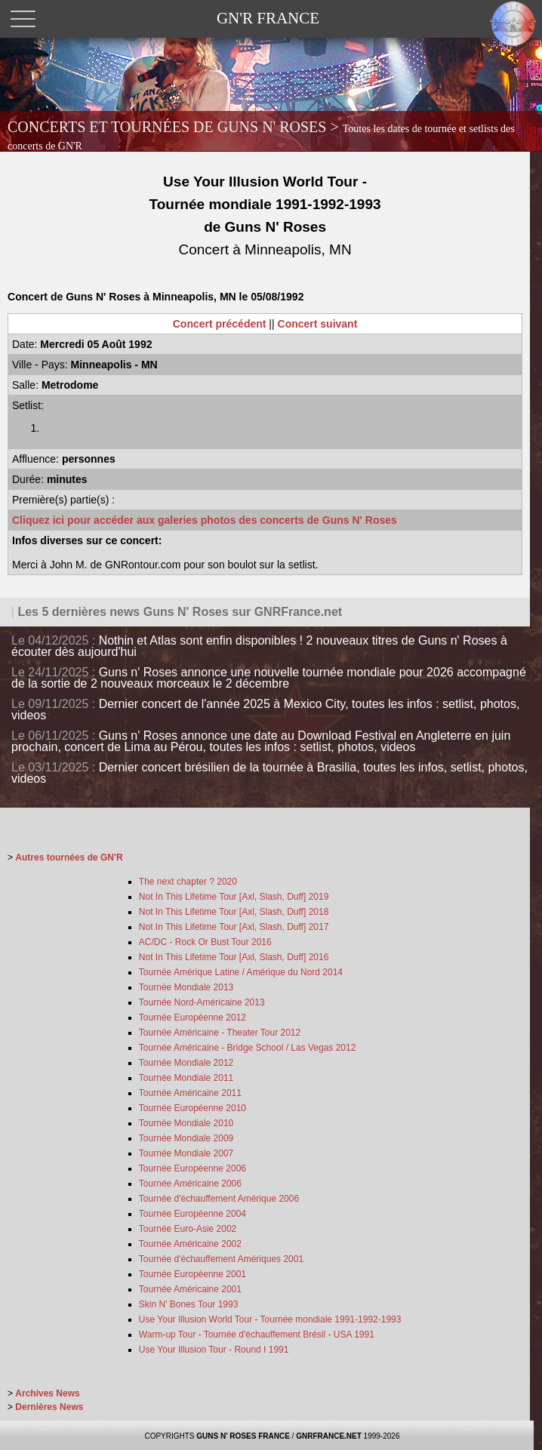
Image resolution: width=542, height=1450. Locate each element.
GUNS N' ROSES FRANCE (243, 1436)
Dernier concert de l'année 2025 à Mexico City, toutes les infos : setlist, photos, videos (265, 709)
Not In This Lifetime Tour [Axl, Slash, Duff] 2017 (233, 927)
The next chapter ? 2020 (188, 881)
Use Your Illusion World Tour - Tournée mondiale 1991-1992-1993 (270, 1319)
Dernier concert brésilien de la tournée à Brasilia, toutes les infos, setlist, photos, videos (269, 773)
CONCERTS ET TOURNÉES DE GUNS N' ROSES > (261, 135)
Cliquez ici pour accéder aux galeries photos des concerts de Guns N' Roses (204, 520)
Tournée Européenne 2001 (192, 1274)
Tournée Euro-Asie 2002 (187, 1229)
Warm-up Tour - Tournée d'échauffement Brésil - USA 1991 (256, 1334)
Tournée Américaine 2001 (190, 1289)
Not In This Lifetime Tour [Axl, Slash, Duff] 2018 (233, 912)
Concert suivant (318, 324)
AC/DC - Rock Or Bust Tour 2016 (205, 942)
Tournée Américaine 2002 (190, 1244)
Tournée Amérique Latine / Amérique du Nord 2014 (241, 972)
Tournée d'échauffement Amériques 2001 (221, 1259)
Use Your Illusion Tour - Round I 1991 (214, 1349)
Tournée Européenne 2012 (192, 1017)
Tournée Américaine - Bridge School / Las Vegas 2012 (247, 1047)
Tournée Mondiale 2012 (186, 1062)
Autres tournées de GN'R (68, 857)
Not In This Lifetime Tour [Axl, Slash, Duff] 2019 (233, 896)
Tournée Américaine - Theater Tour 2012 (219, 1032)
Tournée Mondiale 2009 (186, 1138)
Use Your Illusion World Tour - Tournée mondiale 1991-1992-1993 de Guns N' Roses (265, 215)
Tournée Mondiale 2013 (186, 987)
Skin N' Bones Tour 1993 (188, 1304)
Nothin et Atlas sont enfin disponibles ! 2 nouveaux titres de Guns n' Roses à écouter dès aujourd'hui (259, 646)
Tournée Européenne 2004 (192, 1213)
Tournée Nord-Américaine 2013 (202, 1002)
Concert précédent (219, 324)
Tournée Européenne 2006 (192, 1168)
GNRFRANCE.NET (329, 1436)
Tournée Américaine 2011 (190, 1093)
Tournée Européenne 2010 (192, 1108)
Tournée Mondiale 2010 (186, 1123)
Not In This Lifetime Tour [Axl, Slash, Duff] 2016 (233, 957)
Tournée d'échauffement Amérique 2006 (219, 1198)
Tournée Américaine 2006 (190, 1183)
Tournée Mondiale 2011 (186, 1078)
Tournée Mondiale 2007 (186, 1153)
